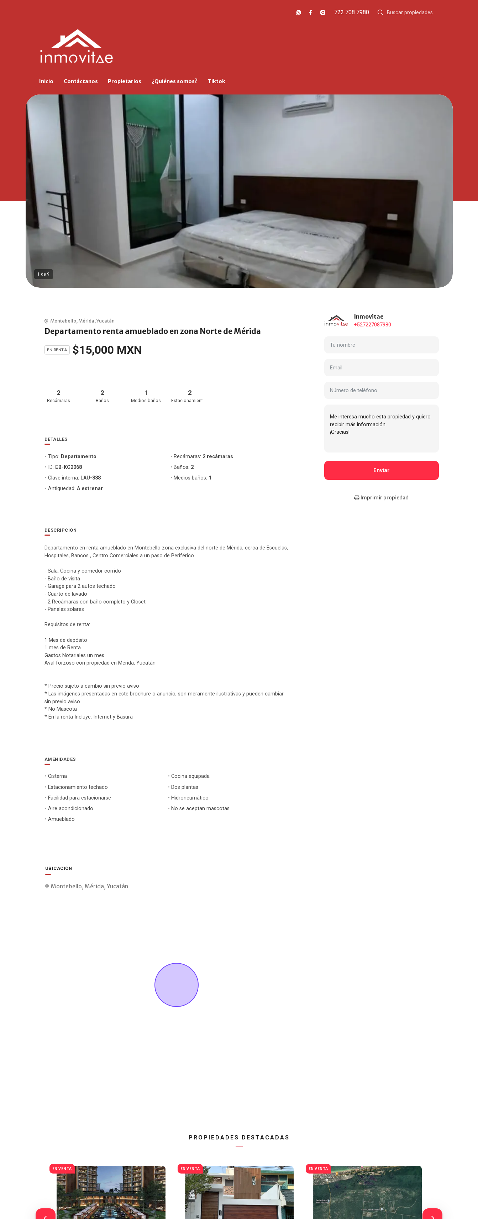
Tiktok (216, 81)
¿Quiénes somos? (175, 81)
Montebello (63, 321)
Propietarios (124, 81)
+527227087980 (372, 325)
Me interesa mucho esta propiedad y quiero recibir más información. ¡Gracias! (381, 428)
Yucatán (105, 321)
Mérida (86, 321)
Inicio (46, 81)
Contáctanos (81, 81)
